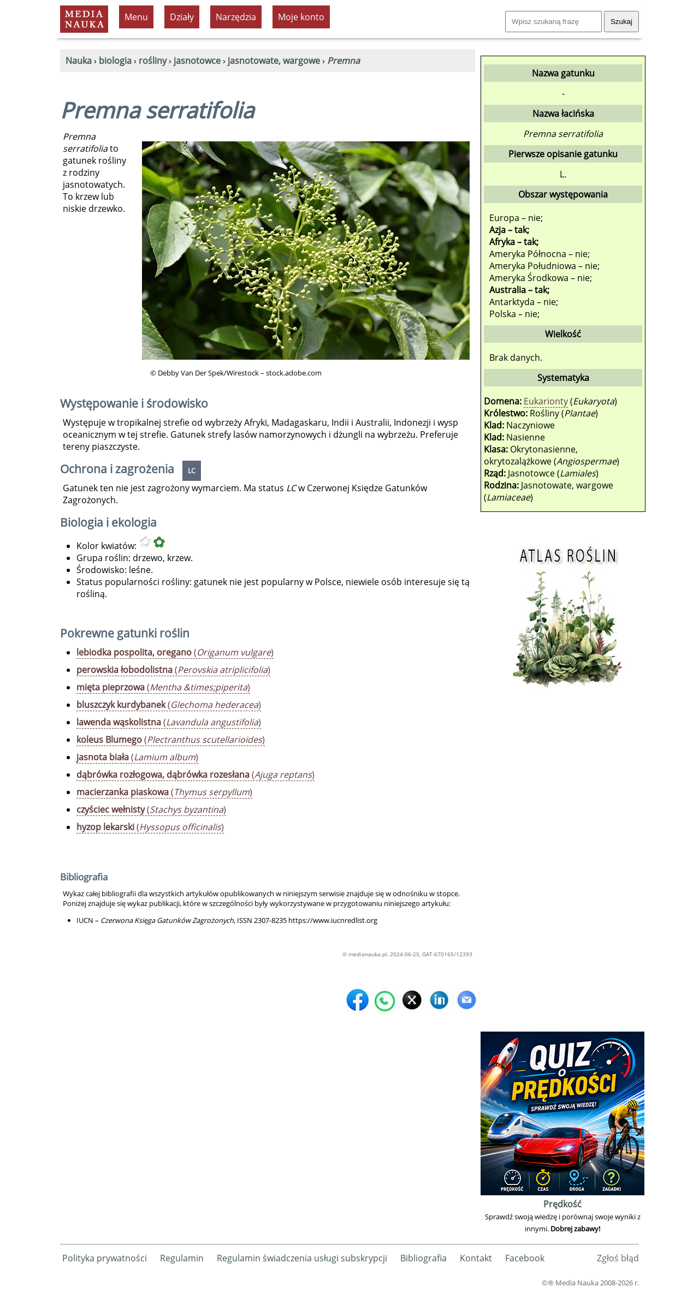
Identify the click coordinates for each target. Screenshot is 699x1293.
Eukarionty (546, 401)
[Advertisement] (562, 865)
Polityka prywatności (104, 1258)
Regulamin (182, 1258)
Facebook (524, 1258)
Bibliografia (423, 1258)
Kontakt (476, 1258)
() (175, 652)
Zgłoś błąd (618, 1258)
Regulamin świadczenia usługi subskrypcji (302, 1258)
